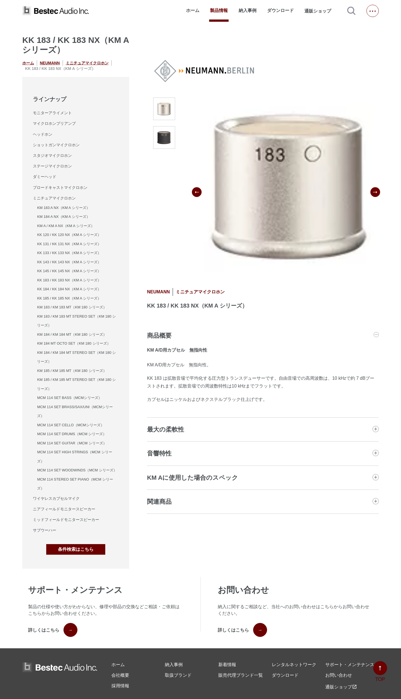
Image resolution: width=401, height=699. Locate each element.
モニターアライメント (52, 113)
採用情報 (120, 685)
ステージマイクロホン (52, 166)
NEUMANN (50, 63)
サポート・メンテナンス (349, 664)
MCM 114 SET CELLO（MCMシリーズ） (70, 425)
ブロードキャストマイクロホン (60, 187)
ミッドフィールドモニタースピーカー (66, 519)
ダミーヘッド (44, 176)
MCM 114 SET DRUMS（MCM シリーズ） (71, 434)
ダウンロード (280, 10)
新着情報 (227, 664)
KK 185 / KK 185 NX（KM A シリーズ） (69, 298)
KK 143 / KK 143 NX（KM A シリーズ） (69, 262)
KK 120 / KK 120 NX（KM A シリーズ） (69, 235)
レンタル (294, 664)
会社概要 (120, 675)
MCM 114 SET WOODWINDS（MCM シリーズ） (77, 470)
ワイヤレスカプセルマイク (56, 498)
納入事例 (247, 10)
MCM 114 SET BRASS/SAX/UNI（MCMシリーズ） (75, 411)
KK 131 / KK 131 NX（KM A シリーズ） (69, 244)
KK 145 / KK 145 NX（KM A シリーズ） (69, 271)
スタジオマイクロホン (52, 155)
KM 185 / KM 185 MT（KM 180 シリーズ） (71, 371)
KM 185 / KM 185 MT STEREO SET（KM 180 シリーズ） (76, 384)
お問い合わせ (338, 675)
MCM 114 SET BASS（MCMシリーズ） (69, 398)
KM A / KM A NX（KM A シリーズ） (65, 226)
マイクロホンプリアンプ (54, 123)
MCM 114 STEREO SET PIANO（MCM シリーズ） (75, 484)
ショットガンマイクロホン (56, 145)
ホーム (192, 10)
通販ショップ (320, 10)
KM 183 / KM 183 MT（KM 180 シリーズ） (71, 307)
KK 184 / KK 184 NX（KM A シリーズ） (69, 289)
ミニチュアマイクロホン (87, 63)
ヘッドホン (42, 134)
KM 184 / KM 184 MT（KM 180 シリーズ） (71, 334)
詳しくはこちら (52, 630)
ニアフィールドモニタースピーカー (64, 509)
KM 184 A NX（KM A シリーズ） (63, 217)
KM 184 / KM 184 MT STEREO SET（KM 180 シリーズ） (76, 357)
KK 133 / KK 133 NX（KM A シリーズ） (69, 253)
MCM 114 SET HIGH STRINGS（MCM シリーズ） (74, 456)
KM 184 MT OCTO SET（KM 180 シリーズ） (73, 343)
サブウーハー (44, 530)
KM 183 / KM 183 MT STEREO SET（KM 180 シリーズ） (76, 321)
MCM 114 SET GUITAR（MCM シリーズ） (71, 443)
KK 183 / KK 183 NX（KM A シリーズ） (69, 280)
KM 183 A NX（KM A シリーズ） (63, 208)
